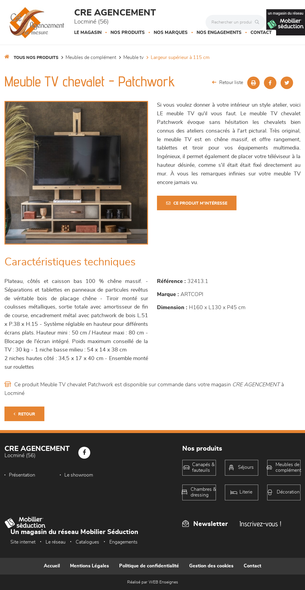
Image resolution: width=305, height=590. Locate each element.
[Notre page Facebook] (84, 453)
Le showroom (78, 475)
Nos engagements (219, 32)
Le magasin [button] (88, 32)
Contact (261, 32)
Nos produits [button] (128, 32)
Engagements (123, 542)
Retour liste (227, 82)
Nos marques (171, 32)
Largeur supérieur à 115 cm (180, 57)
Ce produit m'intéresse (196, 203)
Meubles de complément (91, 57)
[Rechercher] (258, 22)
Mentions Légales (89, 565)
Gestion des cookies (211, 565)
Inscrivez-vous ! (260, 523)
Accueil (52, 565)
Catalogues (87, 542)
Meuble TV (133, 57)
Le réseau (56, 542)
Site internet (22, 542)
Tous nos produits (36, 58)
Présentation (22, 475)
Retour (24, 414)
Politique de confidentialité (149, 565)
